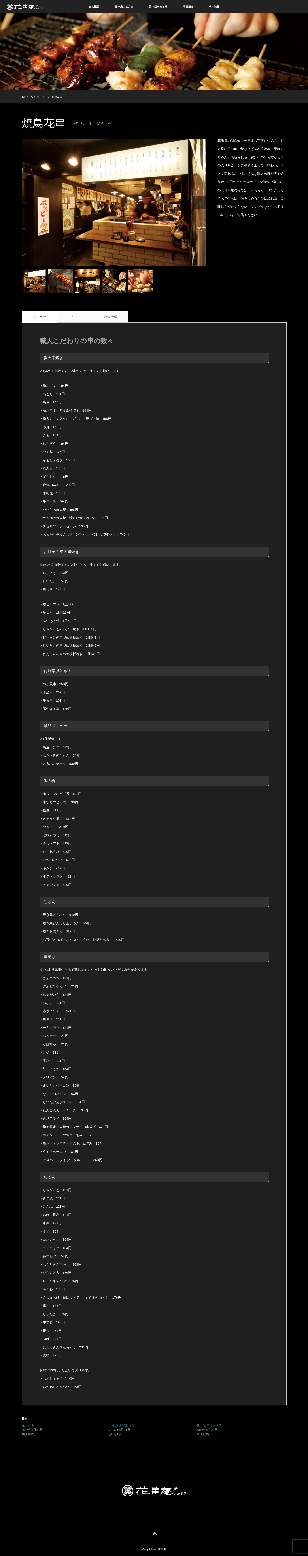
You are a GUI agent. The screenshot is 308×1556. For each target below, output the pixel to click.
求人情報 (214, 6)
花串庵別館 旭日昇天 (123, 1425)
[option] (114, 202)
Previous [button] (28, 202)
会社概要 (94, 6)
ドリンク (75, 317)
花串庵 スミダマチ (209, 1425)
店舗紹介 (188, 6)
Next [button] (199, 202)
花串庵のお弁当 (124, 6)
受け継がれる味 (158, 6)
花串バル (28, 1425)
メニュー (39, 317)
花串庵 (162, 1549)
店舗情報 (110, 317)
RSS (154, 1532)
